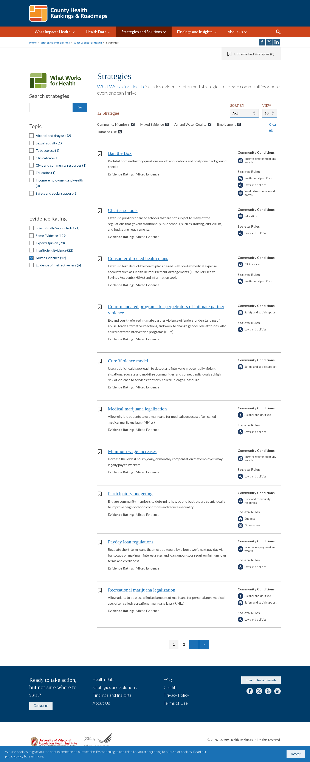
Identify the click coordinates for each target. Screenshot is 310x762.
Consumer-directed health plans (138, 258)
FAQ (168, 679)
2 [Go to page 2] (186, 644)
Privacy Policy (176, 695)
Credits (170, 687)
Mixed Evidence (152, 124)
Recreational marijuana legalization (141, 590)
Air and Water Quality (190, 124)
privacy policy (14, 756)
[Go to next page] (194, 644)
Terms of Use (176, 703)
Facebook (249, 691)
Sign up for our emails (261, 680)
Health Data (96, 31)
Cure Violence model (128, 360)
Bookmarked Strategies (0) (254, 54)
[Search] (50, 107)
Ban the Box (120, 153)
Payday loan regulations (130, 542)
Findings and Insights (194, 31)
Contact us (41, 705)
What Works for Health (88, 42)
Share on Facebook (262, 42)
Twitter (259, 691)
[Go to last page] (204, 644)
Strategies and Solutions (141, 31)
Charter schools (122, 210)
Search (278, 32)
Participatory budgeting (130, 493)
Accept (296, 754)
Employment (226, 124)
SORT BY (237, 105)
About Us (235, 31)
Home (33, 42)
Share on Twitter (269, 42)
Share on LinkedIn (276, 42)
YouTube (268, 691)
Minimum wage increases (132, 451)
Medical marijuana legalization (137, 409)
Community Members (113, 124)
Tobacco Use (107, 132)
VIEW (266, 105)
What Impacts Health (53, 31)
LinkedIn (277, 691)
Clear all (273, 127)
